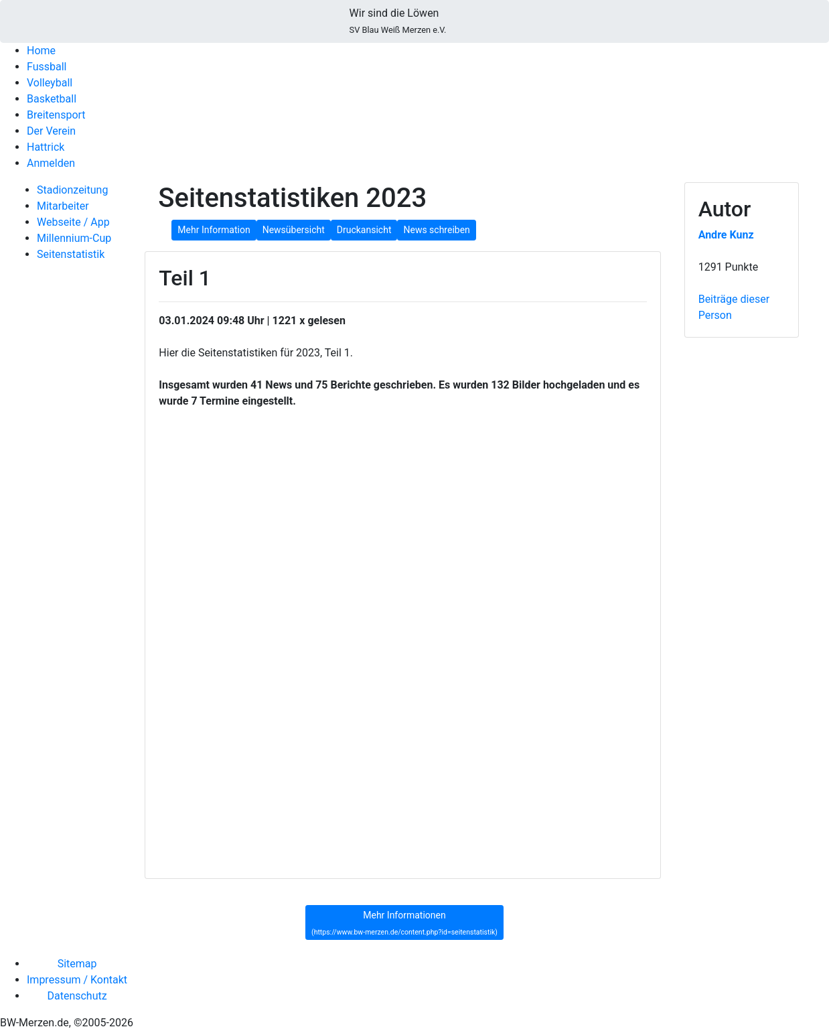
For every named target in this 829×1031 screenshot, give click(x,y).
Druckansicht (364, 229)
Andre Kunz (726, 234)
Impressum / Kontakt (77, 979)
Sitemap (77, 963)
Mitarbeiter (63, 206)
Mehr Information (213, 229)
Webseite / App (73, 222)
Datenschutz (76, 995)
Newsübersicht (293, 229)
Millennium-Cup (74, 238)
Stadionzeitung (72, 190)
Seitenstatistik (70, 254)
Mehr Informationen (404, 923)
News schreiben (436, 229)
